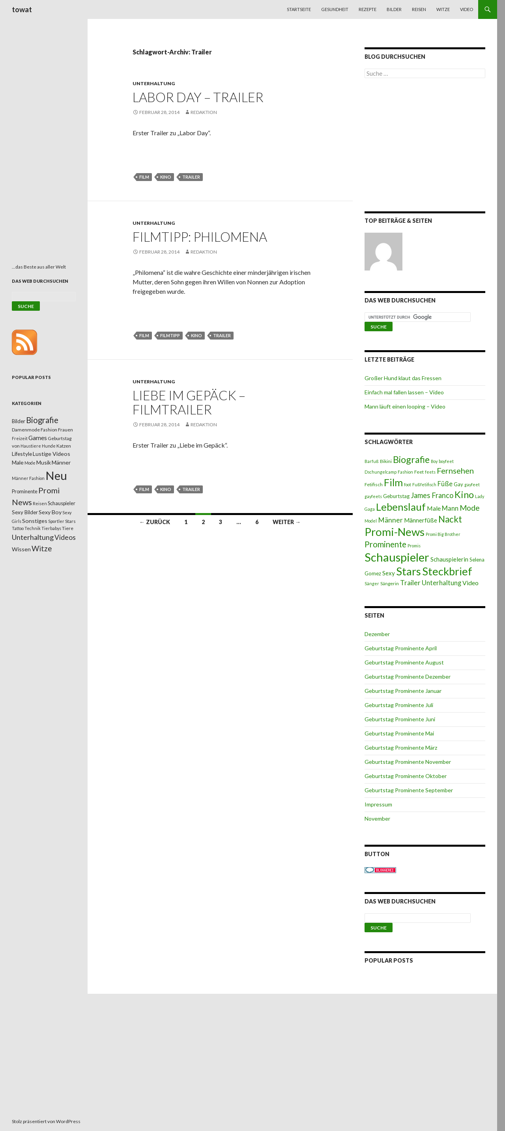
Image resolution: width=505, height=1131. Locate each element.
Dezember (377, 634)
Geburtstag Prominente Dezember (408, 676)
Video (466, 9)
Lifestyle (22, 453)
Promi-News (395, 531)
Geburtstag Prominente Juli (399, 705)
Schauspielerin (449, 559)
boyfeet (446, 461)
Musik (43, 462)
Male (434, 508)
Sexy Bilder (25, 512)
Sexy (388, 573)
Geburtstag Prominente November (408, 761)
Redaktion (204, 112)
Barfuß (372, 461)
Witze (443, 9)
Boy (434, 461)
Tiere (67, 528)
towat (22, 9)
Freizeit (20, 438)
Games (37, 437)
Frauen (65, 430)
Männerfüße (420, 520)
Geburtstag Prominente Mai (399, 733)
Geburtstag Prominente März (401, 747)
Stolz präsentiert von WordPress (46, 1121)
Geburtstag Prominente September (409, 790)
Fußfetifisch (424, 484)
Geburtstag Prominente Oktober (406, 776)
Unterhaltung (154, 83)
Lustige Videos (51, 453)
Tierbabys (51, 528)
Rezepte (367, 9)
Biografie (411, 459)
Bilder (394, 9)
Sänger (372, 583)
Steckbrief (447, 571)
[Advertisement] (425, 146)
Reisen (419, 9)
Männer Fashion (28, 478)
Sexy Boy (50, 512)
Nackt (450, 519)
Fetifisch (374, 484)
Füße (445, 484)
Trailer (191, 176)
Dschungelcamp (381, 471)
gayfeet (472, 484)
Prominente (385, 544)
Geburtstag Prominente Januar (403, 690)
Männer (390, 520)
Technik (32, 528)
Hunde (49, 445)
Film (144, 176)
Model (371, 520)
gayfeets (373, 496)
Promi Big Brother (443, 534)
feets (430, 471)
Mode (470, 507)
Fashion (405, 471)
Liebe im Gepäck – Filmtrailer (189, 402)
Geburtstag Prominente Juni (400, 719)
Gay (458, 484)
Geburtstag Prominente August (404, 662)
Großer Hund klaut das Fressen (403, 378)
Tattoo (18, 528)
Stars (408, 571)
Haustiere (31, 445)
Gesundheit (334, 9)
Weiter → (287, 522)
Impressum (378, 804)
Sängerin (389, 583)
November (377, 818)
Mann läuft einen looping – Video (405, 406)
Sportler (56, 521)
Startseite (299, 9)
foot (407, 484)
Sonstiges (34, 520)
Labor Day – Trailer (198, 97)
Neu (56, 475)
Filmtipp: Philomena (200, 236)
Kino (165, 176)
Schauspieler (397, 557)
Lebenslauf (401, 507)
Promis (414, 545)
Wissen (21, 549)
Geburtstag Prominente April (401, 648)
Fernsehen (455, 470)
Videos (65, 537)
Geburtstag (396, 496)
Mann (450, 508)
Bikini (386, 461)
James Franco (432, 495)
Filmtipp (170, 335)
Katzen (63, 446)
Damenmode (26, 430)
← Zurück (154, 522)
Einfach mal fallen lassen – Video (404, 392)
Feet (419, 472)
